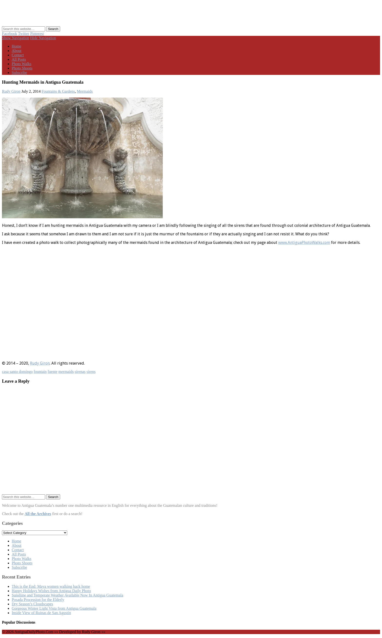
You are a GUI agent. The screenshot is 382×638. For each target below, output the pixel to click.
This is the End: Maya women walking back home (51, 586)
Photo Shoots (22, 68)
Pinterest (37, 33)
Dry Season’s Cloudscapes (32, 604)
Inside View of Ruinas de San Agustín (41, 613)
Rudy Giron (11, 91)
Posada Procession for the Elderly (38, 600)
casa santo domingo (17, 371)
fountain (40, 371)
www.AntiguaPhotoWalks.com (304, 242)
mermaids (66, 371)
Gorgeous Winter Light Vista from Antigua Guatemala (54, 608)
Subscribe (19, 72)
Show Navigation (15, 38)
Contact (18, 55)
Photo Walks (21, 64)
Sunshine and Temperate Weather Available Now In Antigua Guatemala (67, 595)
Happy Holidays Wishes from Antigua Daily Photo (51, 591)
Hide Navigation (43, 38)
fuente (52, 371)
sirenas (80, 371)
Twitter (23, 33)
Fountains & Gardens (58, 91)
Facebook (9, 33)
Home (16, 46)
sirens (91, 371)
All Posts (19, 59)
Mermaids (85, 91)
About (16, 51)
